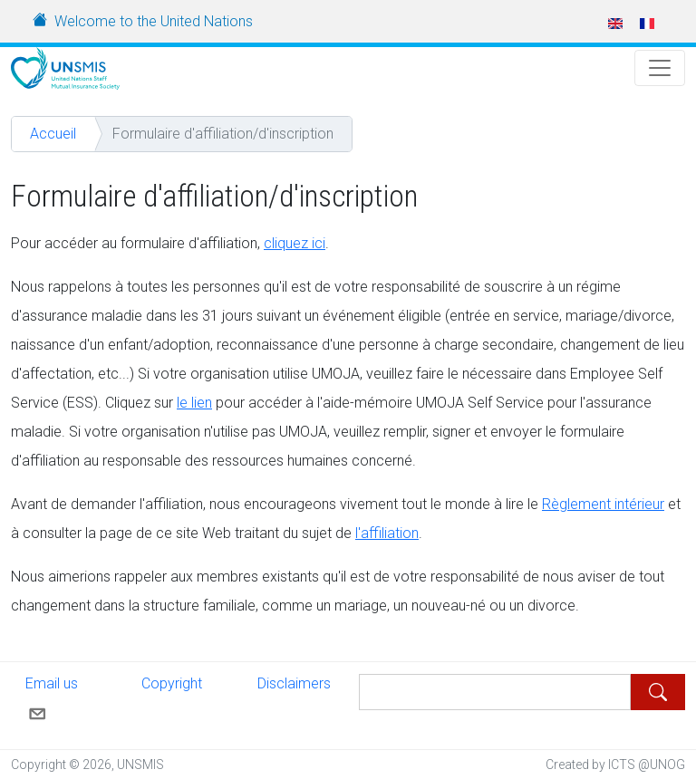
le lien (194, 402)
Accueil (53, 133)
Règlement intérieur (603, 504)
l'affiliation (387, 533)
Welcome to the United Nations (153, 21)
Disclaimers (294, 683)
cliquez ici (294, 243)
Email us (51, 698)
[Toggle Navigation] (659, 68)
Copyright (171, 683)
